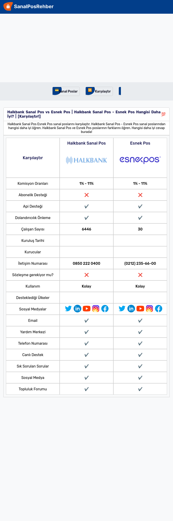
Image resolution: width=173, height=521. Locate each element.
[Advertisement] (86, 48)
